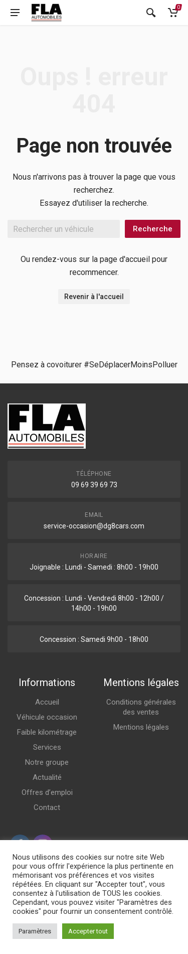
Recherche (152, 228)
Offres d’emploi (47, 792)
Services (47, 747)
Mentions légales (141, 727)
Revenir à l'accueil (94, 297)
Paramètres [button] (35, 931)
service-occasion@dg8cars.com (94, 526)
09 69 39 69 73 (94, 485)
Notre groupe (47, 762)
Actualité (47, 777)
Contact (47, 807)
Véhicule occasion (47, 717)
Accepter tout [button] (88, 931)
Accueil (47, 702)
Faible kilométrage (47, 732)
